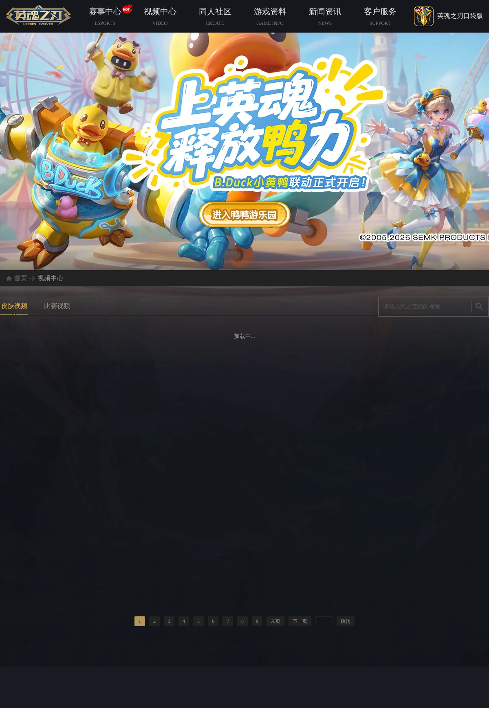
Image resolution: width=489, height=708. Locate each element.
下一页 (300, 621)
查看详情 (244, 214)
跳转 (345, 621)
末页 (275, 621)
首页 (20, 278)
